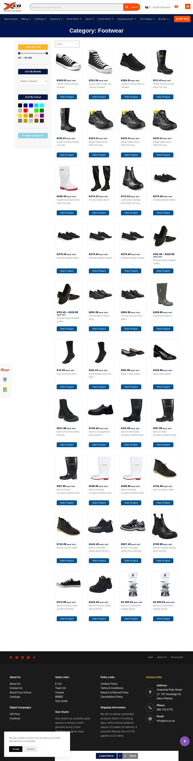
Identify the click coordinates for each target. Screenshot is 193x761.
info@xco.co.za (166, 720)
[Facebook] (11, 657)
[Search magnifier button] (131, 7)
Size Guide (61, 701)
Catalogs (15, 696)
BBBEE (59, 696)
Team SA (60, 688)
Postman (15, 718)
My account (177, 657)
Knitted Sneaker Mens (164, 200)
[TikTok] (34, 657)
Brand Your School (20, 692)
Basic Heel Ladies (162, 374)
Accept (15, 749)
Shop (150, 657)
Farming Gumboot (162, 315)
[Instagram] (16, 657)
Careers (59, 692)
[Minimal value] (33, 53)
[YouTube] (28, 657)
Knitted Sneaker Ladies (100, 258)
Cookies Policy (109, 683)
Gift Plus (15, 714)
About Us (162, 657)
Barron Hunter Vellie (163, 489)
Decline (30, 749)
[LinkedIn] (22, 657)
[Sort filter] (67, 44)
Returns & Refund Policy (115, 692)
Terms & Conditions (112, 688)
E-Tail (58, 683)
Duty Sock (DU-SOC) (67, 374)
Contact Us (16, 688)
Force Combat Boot (99, 200)
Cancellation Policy (112, 696)
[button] (33, 47)
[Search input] (77, 7)
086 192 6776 (165, 709)
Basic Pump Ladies (130, 374)
